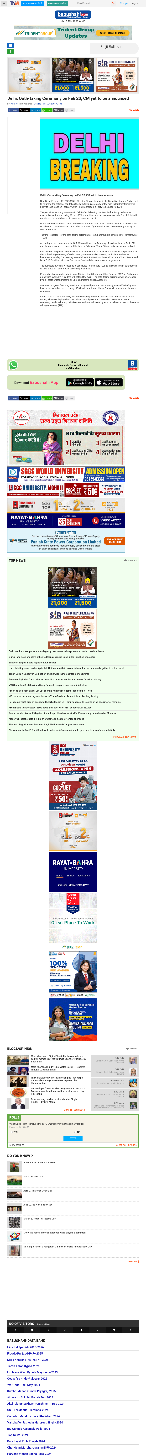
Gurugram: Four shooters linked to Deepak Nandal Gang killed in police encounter (52, 657)
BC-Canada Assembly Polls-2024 (28, 1428)
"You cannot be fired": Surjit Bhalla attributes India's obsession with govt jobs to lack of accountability (62, 730)
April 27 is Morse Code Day (29, 1194)
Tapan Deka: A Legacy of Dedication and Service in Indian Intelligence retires (49, 674)
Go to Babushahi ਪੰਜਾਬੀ (32, 3)
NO (78, 1132)
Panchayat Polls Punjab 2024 (26, 1441)
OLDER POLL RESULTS (126, 1145)
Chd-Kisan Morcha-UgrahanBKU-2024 (32, 1447)
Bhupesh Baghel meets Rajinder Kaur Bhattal (32, 662)
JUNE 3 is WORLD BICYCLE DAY (31, 1166)
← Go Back (133, 109)
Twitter (24, 110)
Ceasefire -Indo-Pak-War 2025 (27, 1378)
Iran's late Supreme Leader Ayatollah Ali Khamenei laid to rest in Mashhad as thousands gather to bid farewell (66, 668)
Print (69, 110)
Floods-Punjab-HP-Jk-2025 (25, 1353)
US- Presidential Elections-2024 (27, 1410)
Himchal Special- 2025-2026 (25, 1347)
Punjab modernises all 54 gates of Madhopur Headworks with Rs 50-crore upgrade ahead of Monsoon (63, 713)
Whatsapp (47, 110)
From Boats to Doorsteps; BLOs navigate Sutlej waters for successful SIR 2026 (50, 707)
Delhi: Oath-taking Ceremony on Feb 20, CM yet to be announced (68, 98)
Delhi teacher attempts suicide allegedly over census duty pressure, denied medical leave (56, 651)
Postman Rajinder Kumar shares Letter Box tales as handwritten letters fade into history (55, 679)
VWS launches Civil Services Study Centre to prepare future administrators (48, 685)
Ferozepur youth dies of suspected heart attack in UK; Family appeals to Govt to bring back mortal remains (65, 702)
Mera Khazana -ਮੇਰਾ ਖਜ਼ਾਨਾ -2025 (27, 1359)
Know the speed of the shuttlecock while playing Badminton (46, 1236)
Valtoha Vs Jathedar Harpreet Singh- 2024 (35, 1422)
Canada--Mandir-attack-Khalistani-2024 (33, 1416)
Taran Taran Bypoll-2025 (23, 1366)
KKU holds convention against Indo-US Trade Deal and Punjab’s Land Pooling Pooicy (53, 696)
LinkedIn (35, 110)
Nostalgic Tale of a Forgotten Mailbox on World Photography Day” (50, 1250)
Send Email (58, 110)
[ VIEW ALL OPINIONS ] (74, 1110)
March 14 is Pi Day (25, 1180)
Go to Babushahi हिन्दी (57, 3)
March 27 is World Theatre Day (31, 1222)
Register (135, 3)
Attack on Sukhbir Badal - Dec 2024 (30, 1397)
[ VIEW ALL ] (133, 1261)
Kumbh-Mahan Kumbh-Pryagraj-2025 (31, 1391)
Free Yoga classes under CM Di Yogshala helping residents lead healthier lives (50, 690)
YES (16, 1132)
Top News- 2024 (17, 1435)
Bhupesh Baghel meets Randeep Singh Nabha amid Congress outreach (46, 724)
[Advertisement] (21, 165)
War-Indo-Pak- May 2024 (23, 1385)
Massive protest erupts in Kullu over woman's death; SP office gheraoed (46, 719)
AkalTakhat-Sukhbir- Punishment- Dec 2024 (35, 1403)
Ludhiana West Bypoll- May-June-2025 (32, 1372)
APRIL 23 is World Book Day (29, 1208)
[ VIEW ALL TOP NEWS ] (125, 737)
